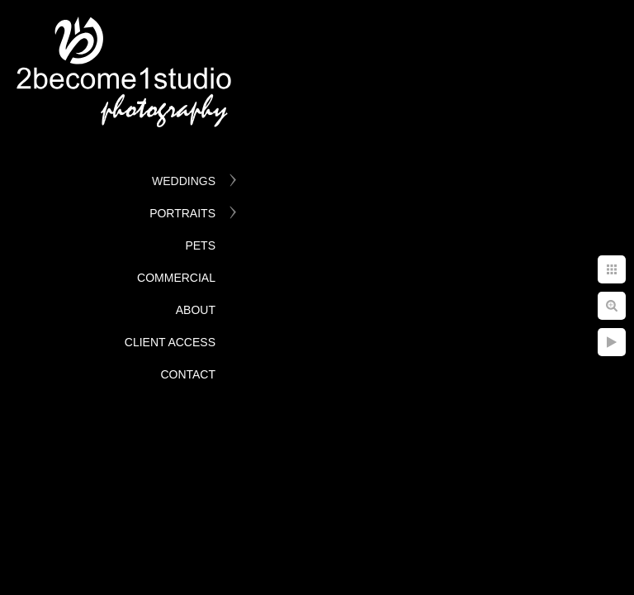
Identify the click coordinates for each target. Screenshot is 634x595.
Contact (187, 374)
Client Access (170, 342)
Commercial (176, 277)
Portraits (182, 213)
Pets (200, 245)
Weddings (183, 181)
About (195, 310)
